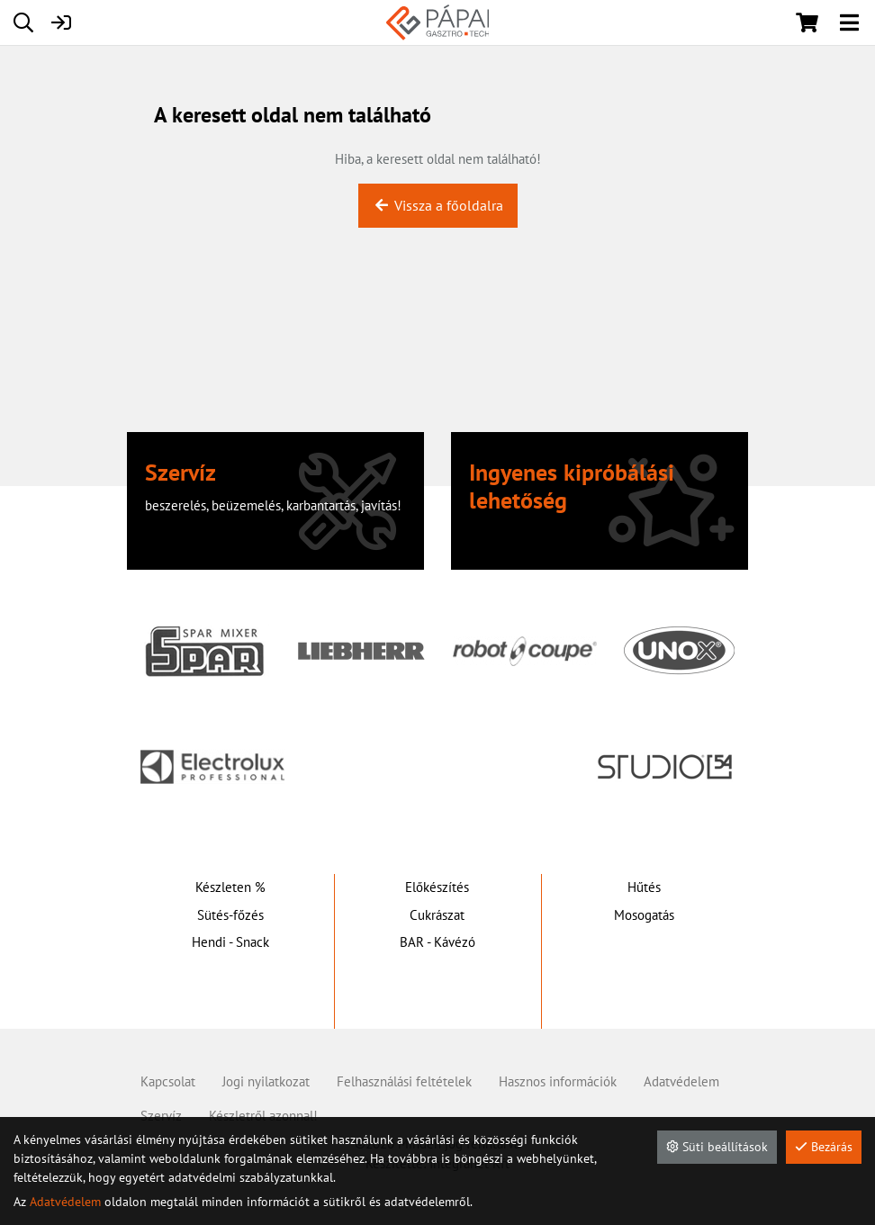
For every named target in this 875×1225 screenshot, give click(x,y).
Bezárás (823, 1147)
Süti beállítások (717, 1147)
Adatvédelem (65, 1201)
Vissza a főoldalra (438, 205)
